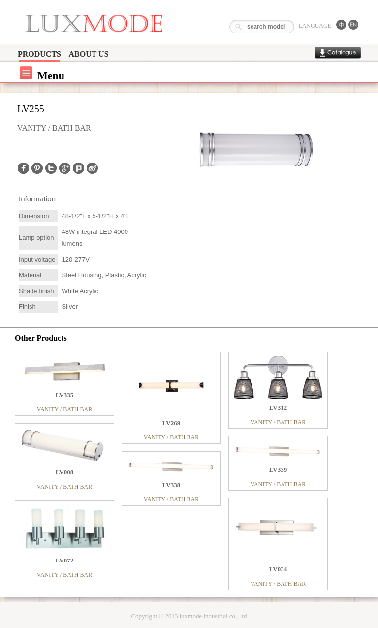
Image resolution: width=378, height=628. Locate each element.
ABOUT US (88, 54)
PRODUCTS (39, 54)
